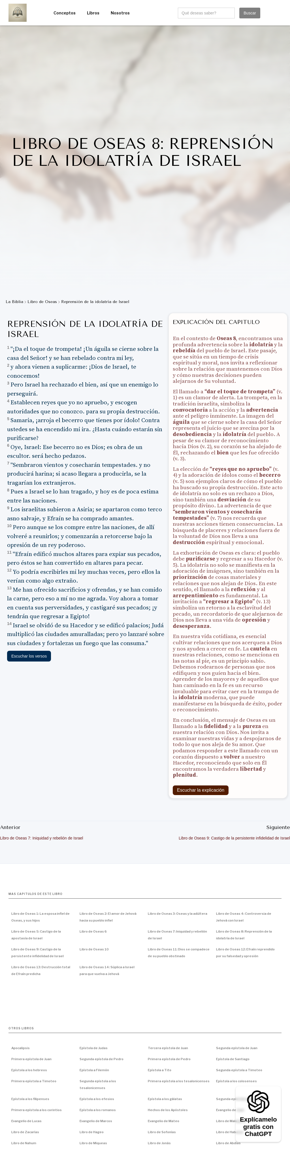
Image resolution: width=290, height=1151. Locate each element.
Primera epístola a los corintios (36, 1110)
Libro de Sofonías (162, 1132)
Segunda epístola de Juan (236, 1048)
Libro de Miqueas (93, 1143)
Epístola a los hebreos (29, 1070)
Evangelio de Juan (230, 1110)
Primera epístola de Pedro (169, 1059)
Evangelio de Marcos (96, 1121)
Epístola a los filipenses (30, 1099)
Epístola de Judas (94, 1048)
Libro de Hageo (92, 1132)
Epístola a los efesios (97, 1099)
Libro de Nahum (23, 1143)
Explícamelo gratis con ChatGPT (258, 1126)
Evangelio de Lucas (26, 1121)
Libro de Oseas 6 (93, 931)
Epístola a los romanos (98, 1110)
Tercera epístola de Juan (168, 1048)
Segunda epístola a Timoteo (239, 1070)
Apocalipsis (20, 1048)
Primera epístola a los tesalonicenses (179, 1081)
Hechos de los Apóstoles (168, 1110)
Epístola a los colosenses (236, 1081)
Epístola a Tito (159, 1070)
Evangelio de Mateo (163, 1121)
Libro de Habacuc (229, 1132)
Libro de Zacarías (25, 1132)
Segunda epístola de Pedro (101, 1059)
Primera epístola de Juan (31, 1059)
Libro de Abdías (228, 1143)
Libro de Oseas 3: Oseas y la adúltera (177, 914)
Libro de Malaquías (231, 1121)
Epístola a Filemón (94, 1070)
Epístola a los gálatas (165, 1099)
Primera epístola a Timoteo (33, 1081)
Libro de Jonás (159, 1143)
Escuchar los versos (29, 656)
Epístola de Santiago (233, 1059)
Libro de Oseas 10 (94, 949)
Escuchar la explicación (200, 790)
